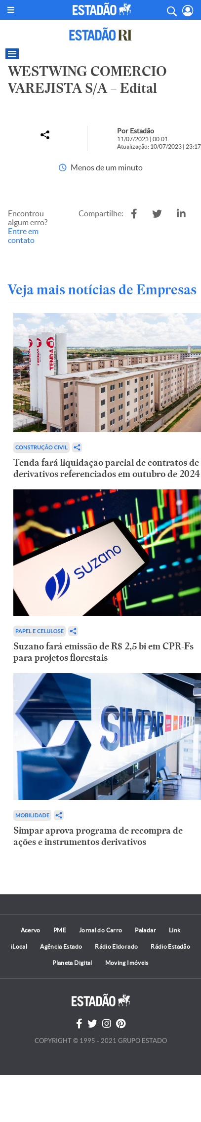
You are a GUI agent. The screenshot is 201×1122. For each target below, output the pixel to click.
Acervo (30, 930)
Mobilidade (32, 815)
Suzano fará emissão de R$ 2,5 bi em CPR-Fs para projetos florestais (103, 652)
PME (59, 930)
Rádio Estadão (170, 946)
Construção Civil (41, 447)
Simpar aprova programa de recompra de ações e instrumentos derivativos (98, 836)
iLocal (19, 946)
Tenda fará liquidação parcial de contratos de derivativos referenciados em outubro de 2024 (106, 468)
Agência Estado (61, 946)
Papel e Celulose (39, 631)
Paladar (145, 930)
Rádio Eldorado (116, 946)
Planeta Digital (72, 963)
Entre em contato (23, 235)
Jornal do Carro (100, 930)
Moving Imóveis (127, 963)
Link (174, 930)
